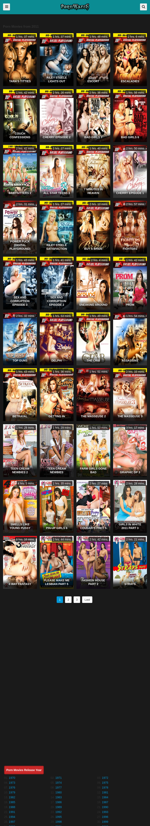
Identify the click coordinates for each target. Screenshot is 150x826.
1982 (12, 797)
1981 (105, 792)
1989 (58, 807)
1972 (105, 777)
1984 (105, 797)
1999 (105, 821)
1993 (105, 812)
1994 (12, 816)
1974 (58, 782)
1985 (12, 802)
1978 (105, 787)
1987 (105, 802)
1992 (58, 812)
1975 (105, 782)
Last (87, 599)
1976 (12, 787)
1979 (12, 792)
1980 (58, 792)
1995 (58, 816)
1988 (12, 807)
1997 (12, 821)
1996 (105, 816)
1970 (12, 777)
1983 (58, 797)
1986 (58, 802)
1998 (58, 821)
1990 (105, 807)
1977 (58, 787)
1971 (58, 777)
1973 (12, 782)
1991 (12, 812)
